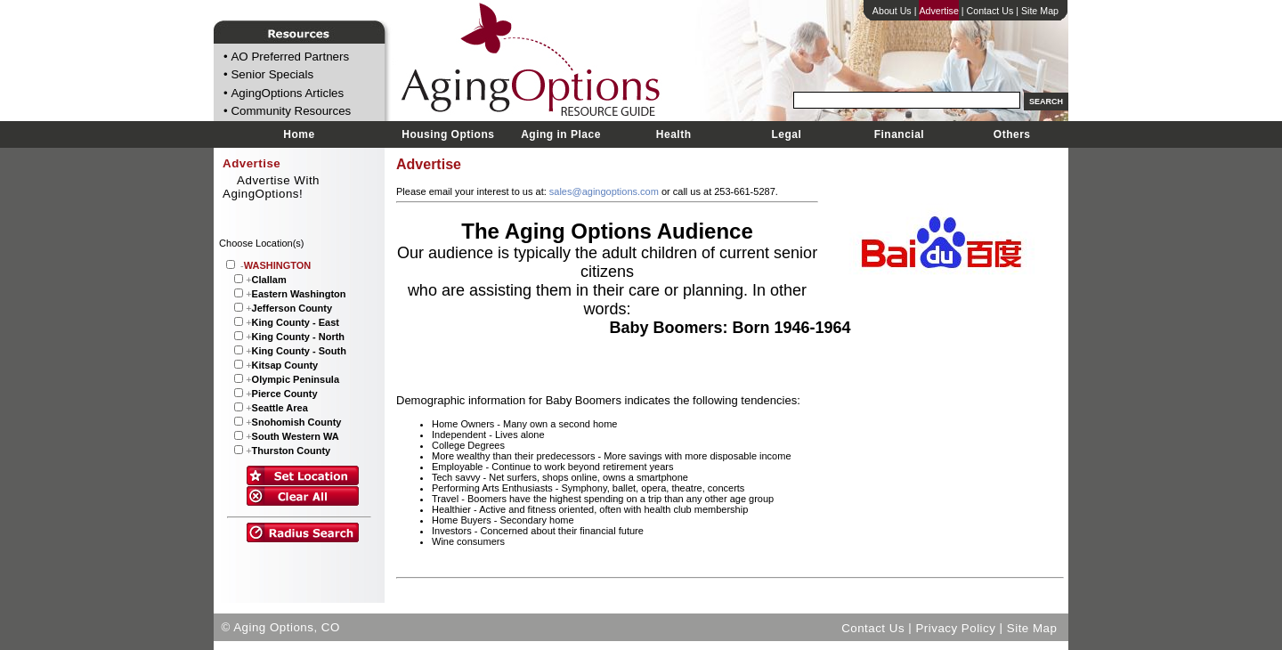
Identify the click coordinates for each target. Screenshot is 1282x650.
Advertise (938, 10)
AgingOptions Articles (287, 93)
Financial (899, 134)
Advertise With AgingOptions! (271, 187)
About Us (892, 10)
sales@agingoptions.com (604, 191)
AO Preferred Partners (290, 56)
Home (298, 134)
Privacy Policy (955, 627)
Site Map (1040, 10)
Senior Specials (272, 75)
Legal (786, 134)
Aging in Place (561, 134)
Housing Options (448, 134)
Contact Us (990, 10)
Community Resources (291, 111)
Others (1012, 134)
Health (674, 134)
